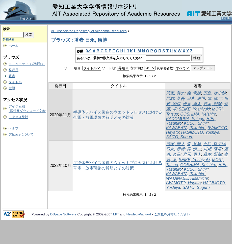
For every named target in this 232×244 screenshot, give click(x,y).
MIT (116, 214)
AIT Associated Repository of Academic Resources (89, 31)
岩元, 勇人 (192, 104)
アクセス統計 (18, 117)
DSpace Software (63, 214)
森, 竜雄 (194, 93)
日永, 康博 (196, 98)
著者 (12, 76)
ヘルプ (13, 128)
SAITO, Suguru (179, 137)
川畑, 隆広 (212, 149)
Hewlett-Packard (138, 214)
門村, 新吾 (175, 98)
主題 (12, 88)
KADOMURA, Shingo (185, 119)
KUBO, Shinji (196, 123)
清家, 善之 (175, 93)
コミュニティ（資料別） (27, 64)
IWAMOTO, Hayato (183, 183)
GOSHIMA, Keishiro (198, 114)
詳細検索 (8, 39)
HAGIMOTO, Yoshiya (200, 132)
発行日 (13, 70)
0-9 (88, 51)
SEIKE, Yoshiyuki (194, 109)
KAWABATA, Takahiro (185, 128)
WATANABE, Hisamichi (187, 178)
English (226, 18)
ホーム (13, 46)
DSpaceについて (21, 134)
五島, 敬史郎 (214, 93)
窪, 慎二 (214, 98)
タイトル (15, 82)
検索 (6, 29)
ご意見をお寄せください (172, 214)
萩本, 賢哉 (212, 104)
